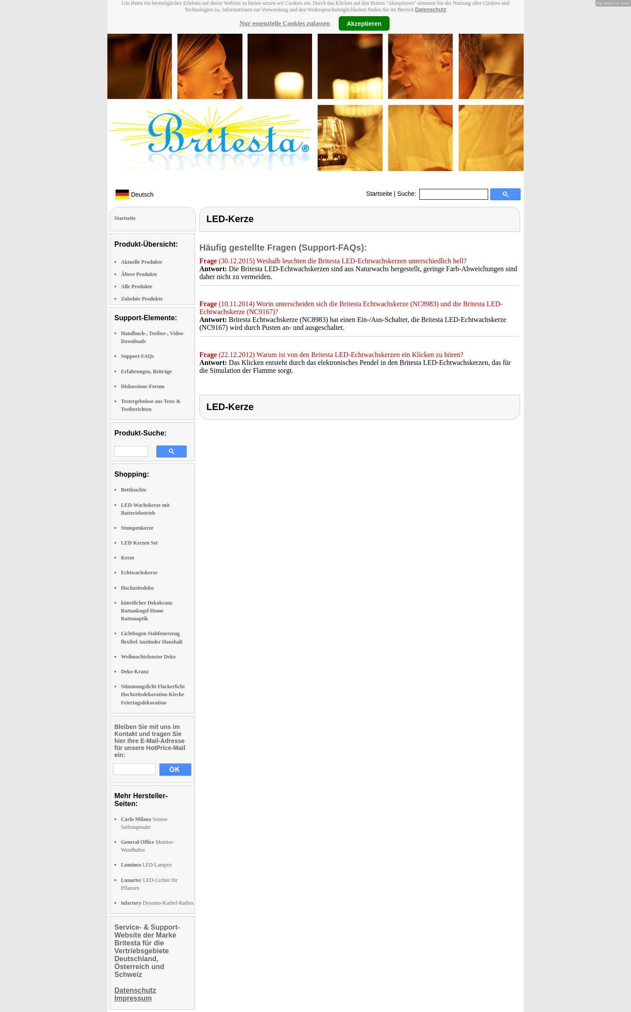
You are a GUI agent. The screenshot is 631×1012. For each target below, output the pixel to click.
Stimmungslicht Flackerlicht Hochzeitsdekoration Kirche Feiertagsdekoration (153, 694)
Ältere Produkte (139, 274)
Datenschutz (430, 10)
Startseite (379, 193)
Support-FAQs (137, 356)
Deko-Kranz (135, 672)
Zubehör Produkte (142, 299)
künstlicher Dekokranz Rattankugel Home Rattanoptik (146, 611)
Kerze (128, 558)
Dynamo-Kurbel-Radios (157, 903)
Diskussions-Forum (142, 386)
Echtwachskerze (139, 573)
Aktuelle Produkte (141, 262)
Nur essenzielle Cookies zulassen (284, 23)
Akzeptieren (364, 23)
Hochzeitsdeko (137, 588)
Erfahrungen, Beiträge (146, 371)
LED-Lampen (146, 865)
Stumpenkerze (137, 528)
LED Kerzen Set (139, 543)
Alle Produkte (136, 286)
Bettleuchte (133, 490)
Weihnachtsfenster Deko (148, 657)
